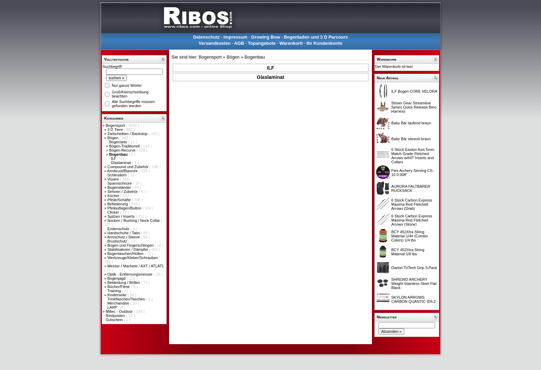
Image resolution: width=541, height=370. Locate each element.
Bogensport (116, 125)
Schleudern (117, 175)
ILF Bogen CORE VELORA (414, 91)
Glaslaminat (121, 163)
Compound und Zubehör (128, 167)
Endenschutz (118, 229)
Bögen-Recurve (123, 150)
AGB (239, 43)
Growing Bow (265, 37)
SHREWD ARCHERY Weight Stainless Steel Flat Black (413, 283)
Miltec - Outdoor (120, 311)
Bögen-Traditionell (125, 146)
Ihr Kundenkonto (324, 43)
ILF (114, 158)
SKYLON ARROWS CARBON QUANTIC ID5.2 (413, 299)
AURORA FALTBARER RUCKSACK (410, 188)
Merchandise (118, 303)
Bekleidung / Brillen (124, 282)
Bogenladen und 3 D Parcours (316, 37)
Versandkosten (215, 43)
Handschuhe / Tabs (124, 233)
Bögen (113, 138)
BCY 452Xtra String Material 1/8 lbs (407, 252)
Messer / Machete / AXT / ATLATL (135, 266)
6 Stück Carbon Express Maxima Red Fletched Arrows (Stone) (411, 220)
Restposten (116, 316)
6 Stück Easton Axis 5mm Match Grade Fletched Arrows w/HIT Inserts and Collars (412, 155)
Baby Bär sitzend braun (411, 139)
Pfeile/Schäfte (119, 200)
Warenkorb (291, 43)
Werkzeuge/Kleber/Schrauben (133, 258)
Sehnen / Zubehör (123, 191)
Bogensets (118, 142)
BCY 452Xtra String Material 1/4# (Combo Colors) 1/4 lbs (409, 236)
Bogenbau (255, 57)
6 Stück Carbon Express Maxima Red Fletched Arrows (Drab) (411, 204)
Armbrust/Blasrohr (123, 171)
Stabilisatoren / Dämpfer (128, 249)
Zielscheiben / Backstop (127, 134)
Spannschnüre (120, 183)
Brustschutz (117, 241)
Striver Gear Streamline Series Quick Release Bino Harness (413, 107)
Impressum (235, 37)
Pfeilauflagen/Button (124, 208)
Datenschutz (206, 37)
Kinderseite (117, 295)
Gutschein (115, 320)
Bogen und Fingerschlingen (131, 245)
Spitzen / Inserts (121, 216)
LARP (112, 307)
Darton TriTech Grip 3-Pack (414, 268)
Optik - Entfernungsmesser (130, 274)
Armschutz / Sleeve (124, 237)
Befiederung (118, 204)
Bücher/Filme (119, 287)
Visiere (113, 179)
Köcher (113, 196)
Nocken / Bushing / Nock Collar (134, 220)
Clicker (113, 212)
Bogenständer (119, 187)
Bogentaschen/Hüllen (126, 253)
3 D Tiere (115, 129)
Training (114, 291)
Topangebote (262, 43)
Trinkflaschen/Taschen (126, 299)
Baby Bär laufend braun (411, 123)
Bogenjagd (117, 278)
